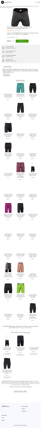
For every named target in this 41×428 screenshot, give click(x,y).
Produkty (4, 6)
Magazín (23, 408)
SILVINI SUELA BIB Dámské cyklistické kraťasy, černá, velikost (34, 348)
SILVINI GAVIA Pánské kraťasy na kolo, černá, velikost (33, 174)
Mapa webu (24, 411)
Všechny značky (25, 406)
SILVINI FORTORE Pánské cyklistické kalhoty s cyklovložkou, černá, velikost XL (33, 316)
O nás (3, 417)
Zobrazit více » (25, 34)
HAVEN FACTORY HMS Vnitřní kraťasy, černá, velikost (20, 134)
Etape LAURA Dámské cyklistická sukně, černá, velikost (8, 174)
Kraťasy (11, 6)
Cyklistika (21, 6)
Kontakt (3, 420)
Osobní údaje (4, 415)
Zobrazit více (6, 74)
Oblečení (7, 6)
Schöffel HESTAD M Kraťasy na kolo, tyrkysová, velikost (20, 95)
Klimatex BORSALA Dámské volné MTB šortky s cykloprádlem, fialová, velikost (20, 175)
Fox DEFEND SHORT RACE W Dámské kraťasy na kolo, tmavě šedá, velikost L (8, 275)
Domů (1, 6)
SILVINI (17, 34)
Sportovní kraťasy (16, 6)
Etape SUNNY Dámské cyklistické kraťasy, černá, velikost (20, 254)
